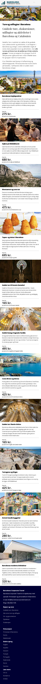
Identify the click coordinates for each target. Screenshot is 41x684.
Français (5, 654)
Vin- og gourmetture (9, 616)
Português (6, 657)
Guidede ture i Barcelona (10, 610)
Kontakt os (6, 676)
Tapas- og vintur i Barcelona (12, 237)
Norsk (5, 663)
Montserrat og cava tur (11, 189)
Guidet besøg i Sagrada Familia (13, 333)
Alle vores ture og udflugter (11, 613)
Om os (5, 672)
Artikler (5, 679)
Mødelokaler (7, 638)
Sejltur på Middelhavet (10, 144)
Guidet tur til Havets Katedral (13, 285)
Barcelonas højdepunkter (11, 96)
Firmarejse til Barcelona (10, 632)
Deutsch (5, 651)
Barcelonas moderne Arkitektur (14, 565)
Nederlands (6, 660)
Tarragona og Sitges (9, 472)
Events (5, 635)
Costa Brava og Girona (10, 379)
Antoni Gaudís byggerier (11, 518)
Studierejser (7, 622)
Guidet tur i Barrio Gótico (11, 424)
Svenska (5, 666)
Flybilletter (6, 619)
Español (5, 648)
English (5, 644)
